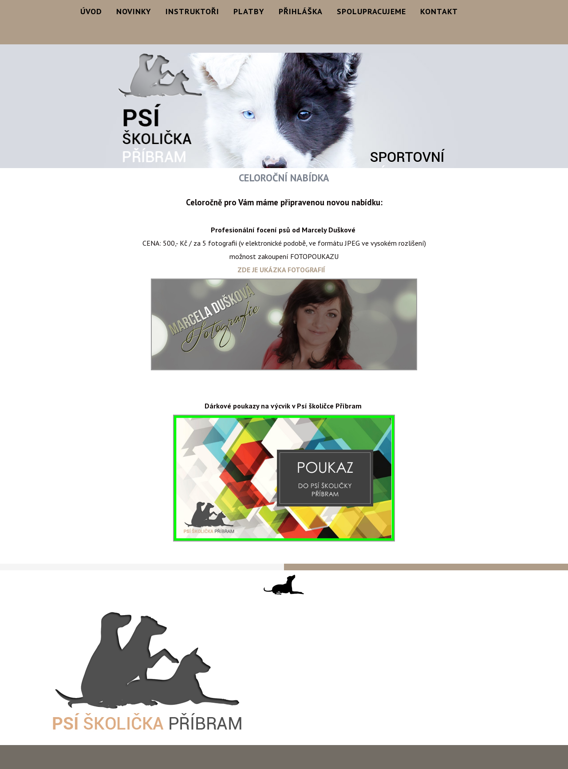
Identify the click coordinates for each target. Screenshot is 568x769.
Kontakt (439, 11)
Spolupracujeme (371, 11)
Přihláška (301, 11)
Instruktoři (192, 11)
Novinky (133, 11)
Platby (248, 11)
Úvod (91, 11)
